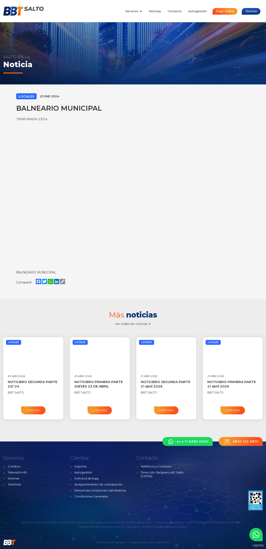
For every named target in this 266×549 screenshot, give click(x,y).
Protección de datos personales (150, 542)
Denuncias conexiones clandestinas (100, 490)
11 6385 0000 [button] (187, 441)
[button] (256, 534)
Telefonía (14, 484)
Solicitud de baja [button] (86, 478)
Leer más (33, 410)
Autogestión (197, 11)
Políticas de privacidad (110, 542)
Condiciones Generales (91, 496)
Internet (13, 478)
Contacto (175, 11)
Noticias (155, 11)
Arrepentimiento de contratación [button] (98, 484)
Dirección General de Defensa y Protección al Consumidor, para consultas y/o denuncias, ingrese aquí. (86, 522)
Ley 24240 (133, 526)
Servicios (133, 11)
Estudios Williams (258, 545)
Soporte (80, 466)
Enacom (147, 526)
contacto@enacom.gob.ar (170, 526)
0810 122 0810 (241, 441)
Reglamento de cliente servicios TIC (101, 526)
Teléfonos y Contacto (156, 466)
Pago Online (225, 11)
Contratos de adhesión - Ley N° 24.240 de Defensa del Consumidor (198, 522)
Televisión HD (17, 472)
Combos (14, 466)
